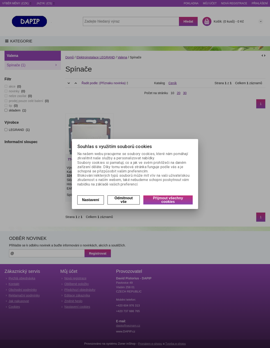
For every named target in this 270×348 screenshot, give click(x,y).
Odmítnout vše (123, 200)
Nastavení (90, 200)
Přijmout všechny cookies (168, 200)
